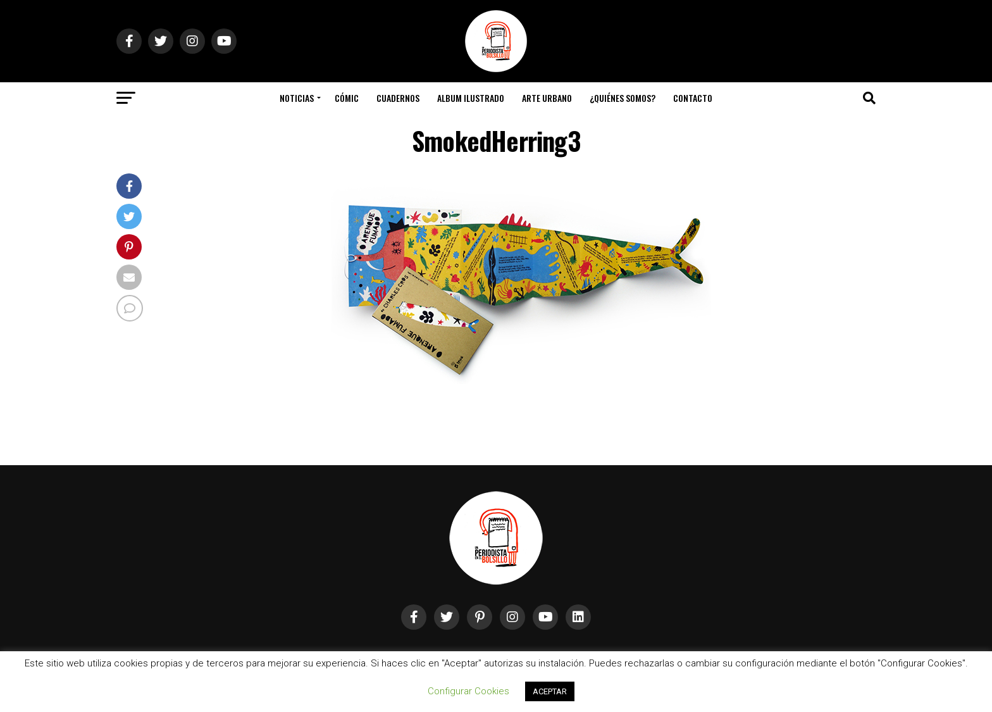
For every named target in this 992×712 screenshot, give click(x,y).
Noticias (297, 97)
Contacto (692, 97)
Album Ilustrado (470, 97)
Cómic (347, 97)
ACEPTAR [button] (550, 691)
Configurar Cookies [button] (468, 691)
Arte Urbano (547, 97)
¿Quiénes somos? (622, 97)
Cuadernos (397, 97)
